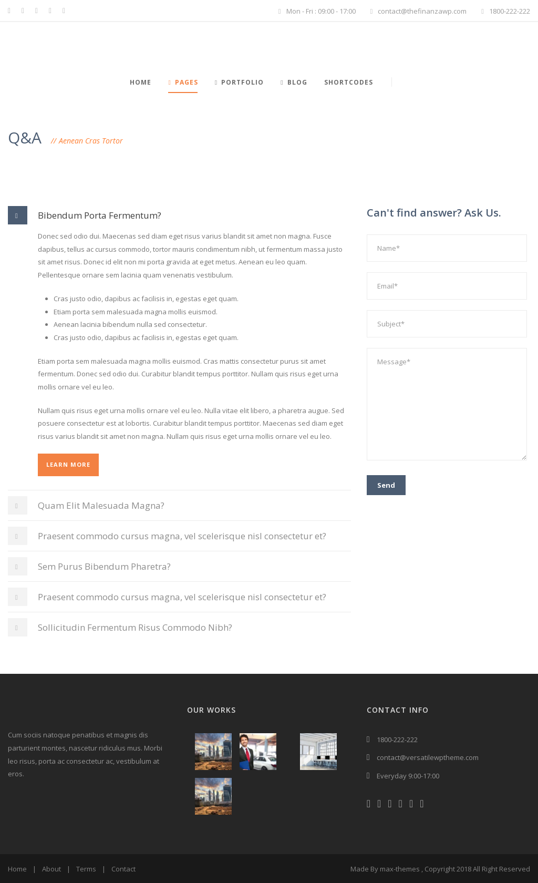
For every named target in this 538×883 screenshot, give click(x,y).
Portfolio (239, 82)
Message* (447, 404)
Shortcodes (348, 82)
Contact (123, 869)
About (51, 869)
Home (140, 82)
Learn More (68, 464)
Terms (86, 869)
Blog (294, 82)
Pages (183, 82)
